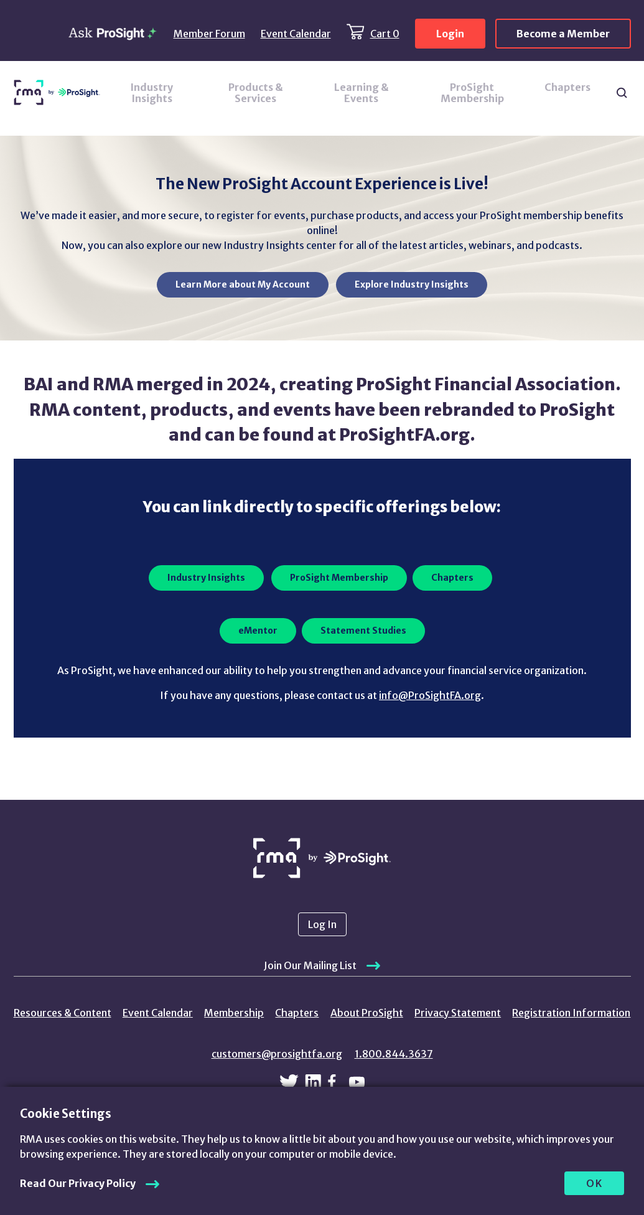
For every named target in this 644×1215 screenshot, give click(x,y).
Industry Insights (151, 93)
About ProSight (366, 1012)
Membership (234, 1012)
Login (450, 33)
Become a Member (563, 33)
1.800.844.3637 (394, 1054)
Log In (322, 924)
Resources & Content (62, 1012)
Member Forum (209, 33)
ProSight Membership (472, 93)
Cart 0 (384, 33)
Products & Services (255, 93)
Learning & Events (361, 93)
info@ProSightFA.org (430, 695)
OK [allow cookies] (594, 1183)
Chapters (567, 87)
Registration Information (571, 1012)
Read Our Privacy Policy (78, 1183)
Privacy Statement (457, 1012)
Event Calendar (296, 33)
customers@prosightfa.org (277, 1054)
